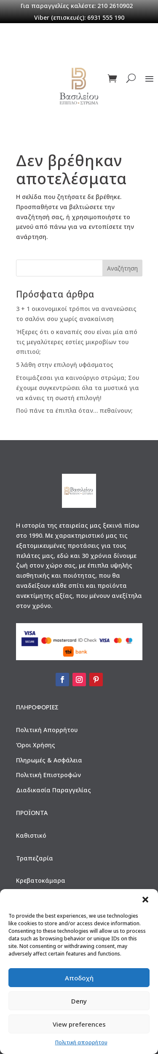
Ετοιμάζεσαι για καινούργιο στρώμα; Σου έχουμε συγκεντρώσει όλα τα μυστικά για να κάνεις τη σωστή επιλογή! (77, 388)
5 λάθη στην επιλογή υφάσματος (64, 365)
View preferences (79, 1024)
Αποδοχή (79, 978)
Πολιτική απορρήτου (81, 1042)
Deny (79, 1001)
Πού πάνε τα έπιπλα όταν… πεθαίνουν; (74, 410)
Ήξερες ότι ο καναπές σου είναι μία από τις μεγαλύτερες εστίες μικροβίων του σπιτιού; (76, 342)
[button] (145, 899)
